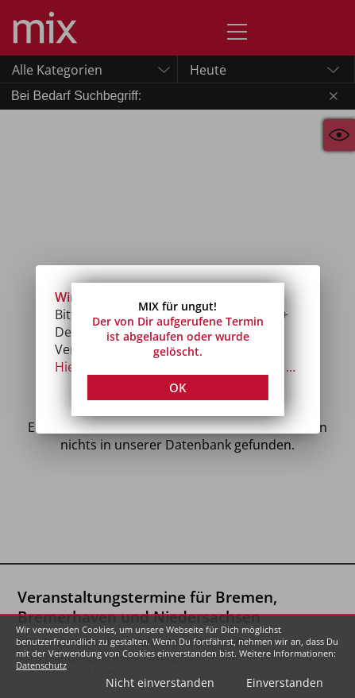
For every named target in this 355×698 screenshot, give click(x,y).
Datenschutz (41, 665)
